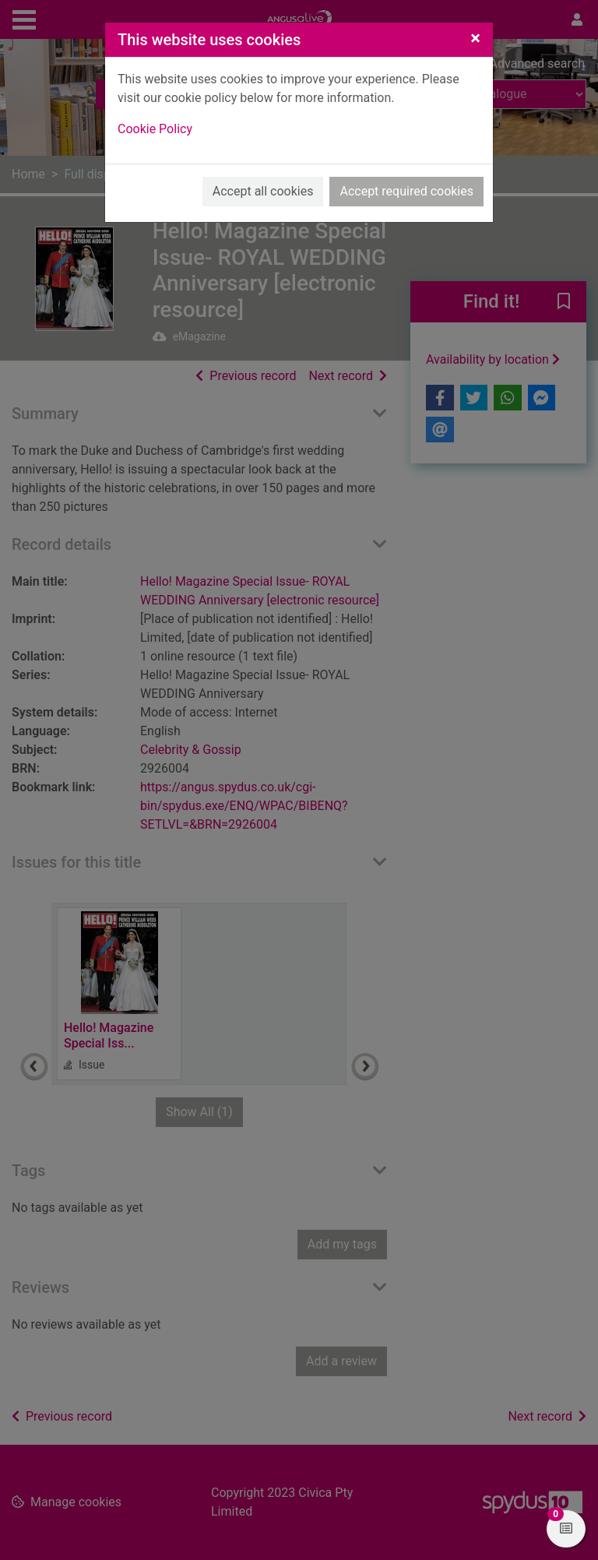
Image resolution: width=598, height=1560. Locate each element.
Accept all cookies (263, 191)
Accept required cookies (406, 191)
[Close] (475, 38)
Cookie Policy (155, 128)
